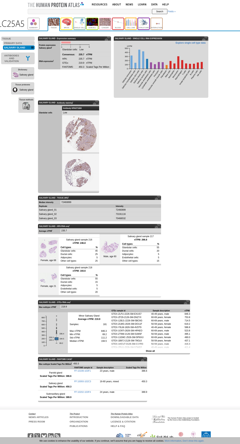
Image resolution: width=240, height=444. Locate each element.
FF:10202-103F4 (82, 392)
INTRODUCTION (79, 417)
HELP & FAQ (118, 426)
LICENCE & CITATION (123, 421)
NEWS (129, 4)
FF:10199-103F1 (82, 371)
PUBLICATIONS (79, 426)
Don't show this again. (193, 441)
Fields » (172, 11)
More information (173, 441)
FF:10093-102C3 (82, 381)
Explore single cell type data (191, 43)
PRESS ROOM (37, 421)
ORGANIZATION (79, 421)
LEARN (142, 4)
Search (159, 11)
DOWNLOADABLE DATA (125, 417)
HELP (165, 4)
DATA (154, 4)
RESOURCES (99, 4)
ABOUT (116, 4)
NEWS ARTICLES (39, 417)
